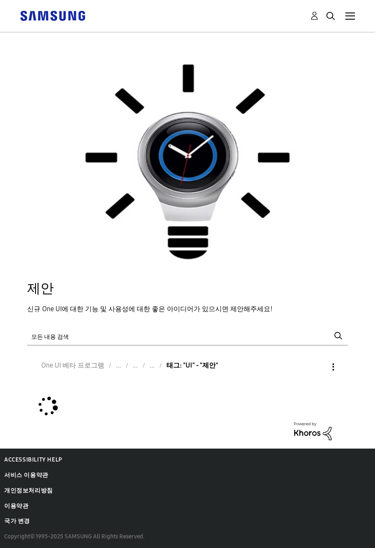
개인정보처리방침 (28, 490)
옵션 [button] (319, 366)
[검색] (187, 335)
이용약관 (16, 506)
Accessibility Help (33, 459)
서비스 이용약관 (26, 475)
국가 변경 (17, 521)
